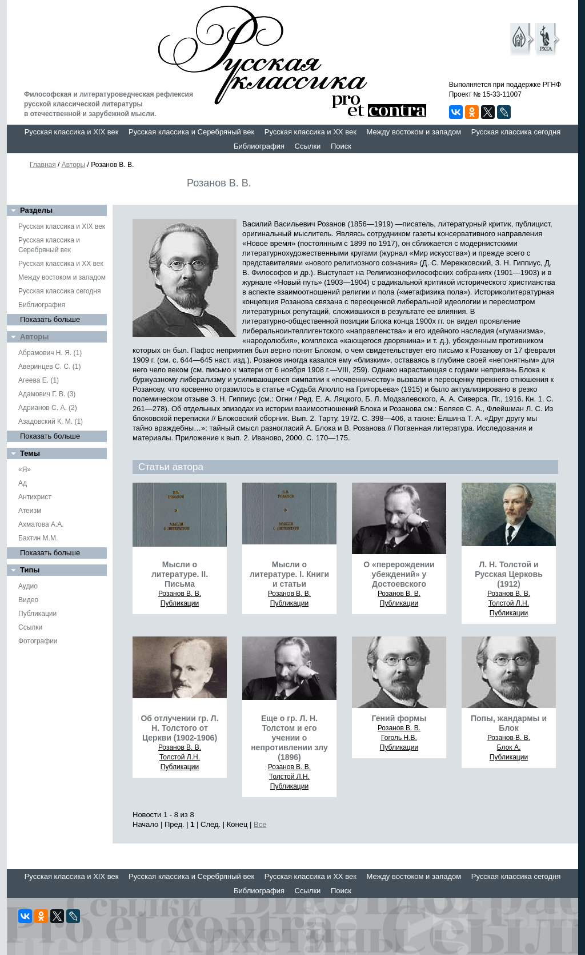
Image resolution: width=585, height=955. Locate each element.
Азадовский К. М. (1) (50, 421)
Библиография (259, 146)
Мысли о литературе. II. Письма (179, 574)
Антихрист (34, 497)
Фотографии (38, 641)
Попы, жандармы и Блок (509, 723)
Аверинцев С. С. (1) (49, 367)
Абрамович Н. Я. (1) (50, 353)
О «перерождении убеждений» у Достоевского (398, 574)
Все (260, 824)
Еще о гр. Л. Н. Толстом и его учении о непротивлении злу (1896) (289, 738)
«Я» (24, 469)
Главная (43, 165)
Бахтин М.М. (38, 538)
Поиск (341, 146)
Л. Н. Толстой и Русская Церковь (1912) (509, 574)
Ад (22, 483)
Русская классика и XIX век (72, 132)
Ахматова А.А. (41, 524)
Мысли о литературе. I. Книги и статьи (289, 574)
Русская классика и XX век (310, 132)
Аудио (28, 586)
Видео (28, 600)
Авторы (73, 165)
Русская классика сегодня (516, 132)
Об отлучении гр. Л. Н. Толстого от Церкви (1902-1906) (179, 728)
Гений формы (399, 718)
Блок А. (508, 747)
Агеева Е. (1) (38, 380)
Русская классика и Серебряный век (191, 132)
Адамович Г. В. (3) (46, 394)
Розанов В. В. (179, 594)
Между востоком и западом (413, 132)
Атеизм (29, 511)
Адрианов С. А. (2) (47, 408)
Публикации (37, 614)
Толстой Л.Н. (508, 603)
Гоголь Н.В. (399, 738)
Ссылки (308, 146)
